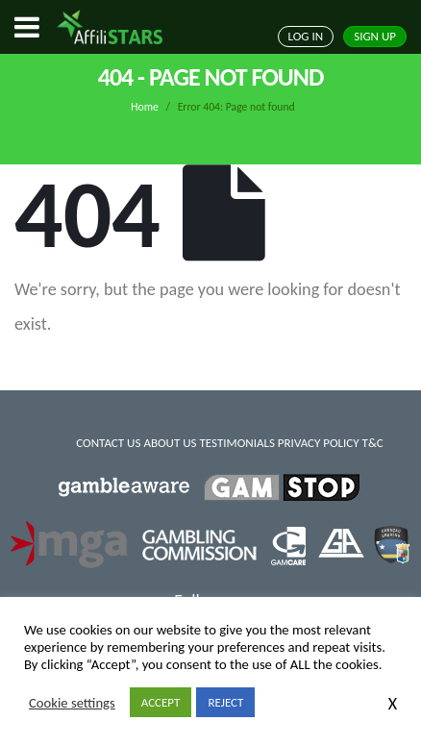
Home (145, 106)
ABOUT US (169, 442)
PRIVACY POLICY (318, 442)
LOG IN (306, 36)
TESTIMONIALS (236, 442)
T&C (373, 442)
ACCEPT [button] (161, 702)
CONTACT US (108, 442)
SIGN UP (375, 36)
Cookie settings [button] (72, 702)
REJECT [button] (225, 702)
